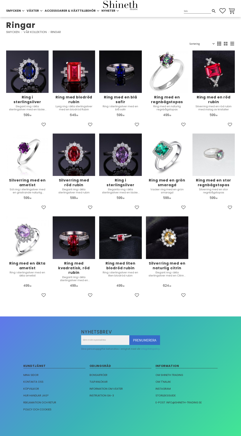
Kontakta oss (33, 381)
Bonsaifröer (98, 375)
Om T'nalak (163, 381)
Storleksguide (166, 395)
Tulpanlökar (99, 381)
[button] (222, 11)
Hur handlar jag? (36, 395)
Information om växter (106, 388)
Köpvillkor (31, 388)
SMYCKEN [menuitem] (13, 11)
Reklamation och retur (39, 402)
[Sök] (213, 11)
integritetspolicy (150, 348)
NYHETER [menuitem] (108, 11)
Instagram (163, 388)
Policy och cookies (37, 409)
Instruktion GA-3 (102, 395)
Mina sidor (31, 375)
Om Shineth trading (169, 375)
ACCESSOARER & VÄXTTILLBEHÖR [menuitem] (70, 11)
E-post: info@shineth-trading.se (179, 402)
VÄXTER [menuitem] (33, 11)
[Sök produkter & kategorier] (197, 11)
